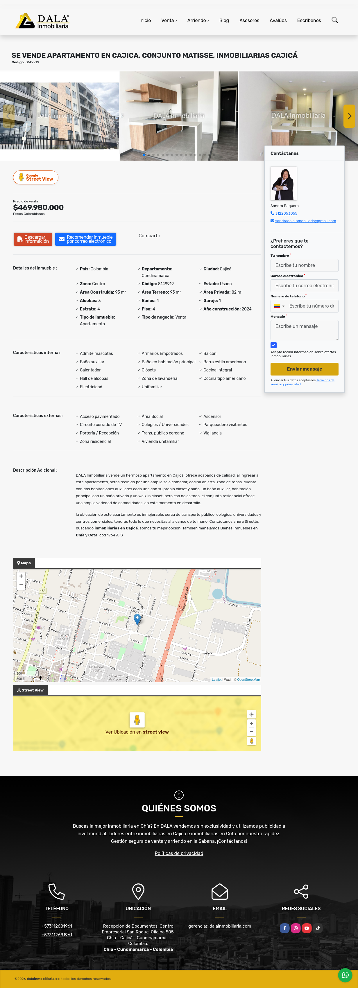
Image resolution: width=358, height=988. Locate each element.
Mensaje (279, 316)
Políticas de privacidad (179, 853)
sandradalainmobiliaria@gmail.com (305, 221)
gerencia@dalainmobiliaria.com (219, 926)
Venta (167, 20)
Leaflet (216, 679)
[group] (59, 115)
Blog (224, 20)
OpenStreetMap (248, 679)
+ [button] (21, 576)
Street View (36, 177)
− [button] (21, 585)
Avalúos (278, 20)
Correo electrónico (288, 276)
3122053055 (286, 213)
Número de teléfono (289, 296)
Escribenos (309, 20)
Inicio (145, 20)
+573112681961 (57, 926)
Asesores (249, 20)
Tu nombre (281, 255)
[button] (144, 155)
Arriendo (196, 20)
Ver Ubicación (120, 732)
